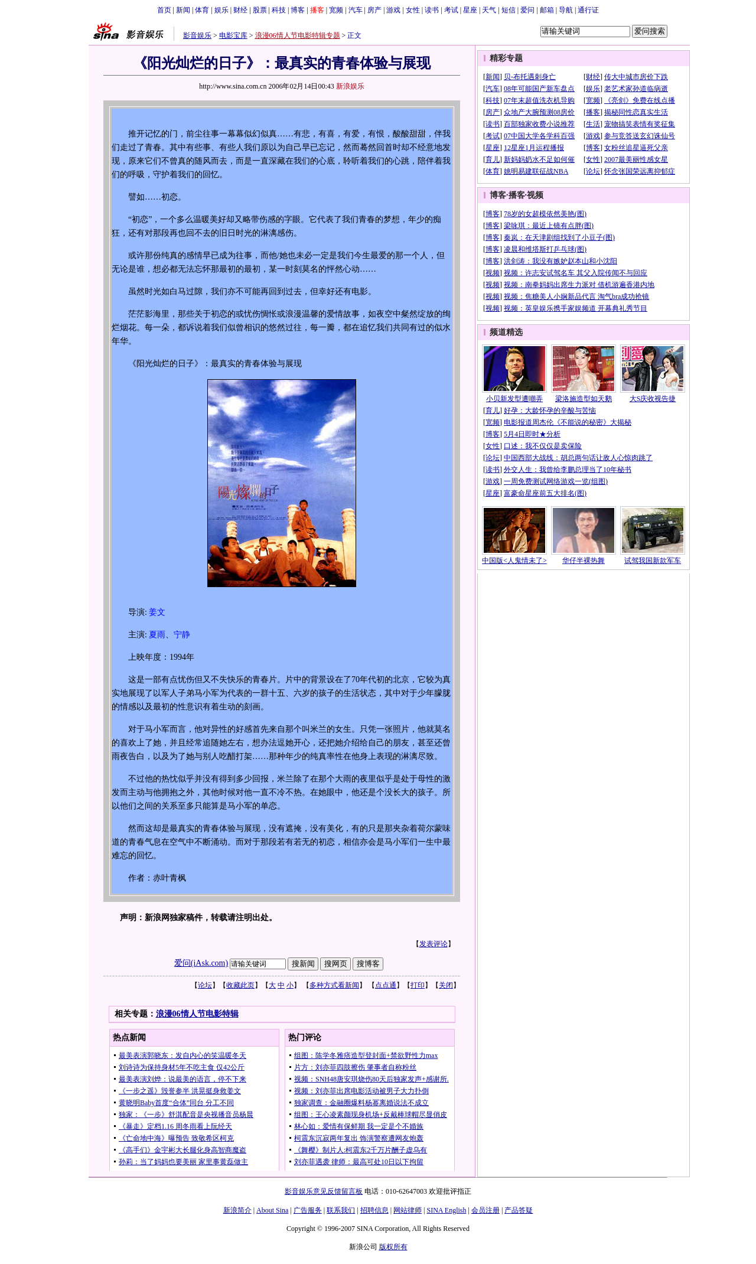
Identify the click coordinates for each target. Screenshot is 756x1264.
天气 (489, 10)
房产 (374, 10)
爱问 (527, 10)
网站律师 (407, 1210)
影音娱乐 (197, 35)
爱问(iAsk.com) (201, 963)
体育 (202, 10)
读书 (432, 10)
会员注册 (485, 1210)
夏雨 (157, 634)
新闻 (183, 10)
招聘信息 (374, 1210)
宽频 (336, 10)
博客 (298, 10)
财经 (240, 10)
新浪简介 (237, 1210)
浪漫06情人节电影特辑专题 (297, 35)
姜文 (157, 612)
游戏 (393, 10)
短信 (508, 10)
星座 (470, 10)
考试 (451, 10)
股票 (260, 10)
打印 (417, 985)
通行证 (588, 10)
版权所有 (393, 1247)
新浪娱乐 (350, 86)
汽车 (355, 10)
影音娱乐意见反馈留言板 (324, 1191)
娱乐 (221, 10)
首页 (164, 10)
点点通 (385, 985)
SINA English (446, 1210)
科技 (279, 10)
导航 (566, 10)
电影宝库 (233, 35)
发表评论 (433, 944)
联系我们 (341, 1210)
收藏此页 (240, 985)
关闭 (446, 985)
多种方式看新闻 (334, 985)
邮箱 (547, 10)
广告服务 (308, 1210)
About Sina (272, 1210)
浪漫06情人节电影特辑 (197, 1013)
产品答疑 (518, 1210)
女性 (413, 10)
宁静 (182, 634)
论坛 (205, 985)
